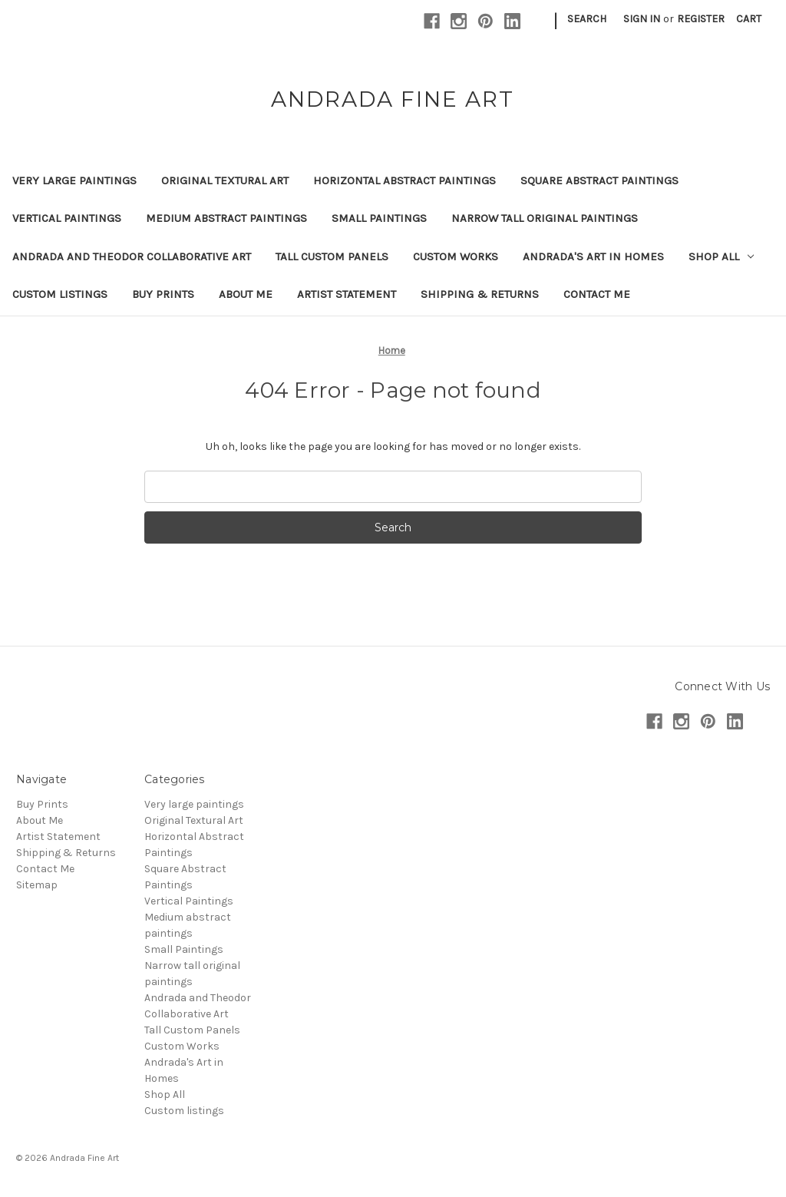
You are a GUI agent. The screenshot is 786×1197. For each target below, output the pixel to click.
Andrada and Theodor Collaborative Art (131, 256)
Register (701, 18)
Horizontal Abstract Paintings (404, 180)
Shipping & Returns (480, 294)
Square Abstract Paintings (599, 180)
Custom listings (59, 294)
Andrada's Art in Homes (593, 256)
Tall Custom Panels (332, 256)
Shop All (721, 256)
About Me (245, 294)
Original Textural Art (225, 180)
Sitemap (37, 884)
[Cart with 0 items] (749, 19)
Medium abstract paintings (226, 218)
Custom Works (455, 256)
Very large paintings (74, 180)
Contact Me (596, 294)
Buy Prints (163, 294)
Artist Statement (346, 294)
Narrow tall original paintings (544, 218)
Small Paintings (379, 218)
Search (586, 18)
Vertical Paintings (66, 218)
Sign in (641, 18)
